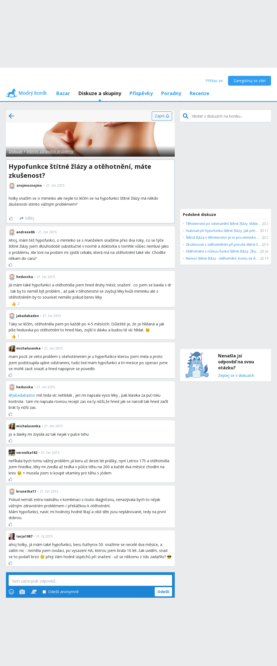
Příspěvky (141, 93)
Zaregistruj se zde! (249, 80)
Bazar (63, 93)
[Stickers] (34, 591)
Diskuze (15, 151)
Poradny (171, 93)
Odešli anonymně (60, 592)
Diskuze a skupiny (99, 93)
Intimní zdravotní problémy (50, 151)
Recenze (199, 93)
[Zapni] (162, 116)
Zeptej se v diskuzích (236, 375)
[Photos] (22, 591)
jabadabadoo (23, 395)
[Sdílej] (27, 218)
